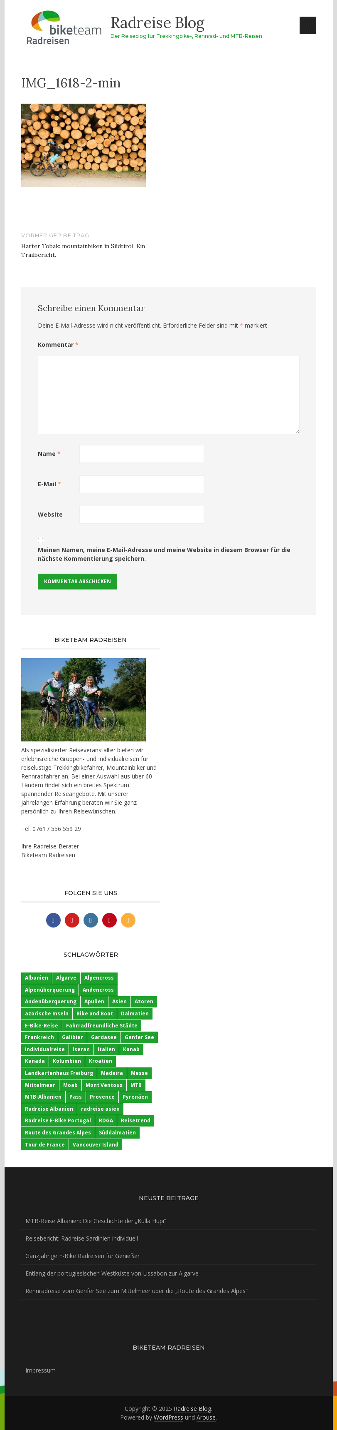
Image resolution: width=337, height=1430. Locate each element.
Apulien (94, 1001)
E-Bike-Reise (41, 1025)
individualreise (45, 1049)
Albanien (36, 977)
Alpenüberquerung (50, 989)
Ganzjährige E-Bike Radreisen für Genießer (82, 1256)
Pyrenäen (135, 1096)
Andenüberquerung (50, 1001)
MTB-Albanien (43, 1096)
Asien (119, 1001)
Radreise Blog (157, 22)
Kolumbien (67, 1060)
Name (49, 454)
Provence (102, 1096)
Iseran (81, 1049)
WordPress (168, 1417)
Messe (139, 1073)
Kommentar (58, 344)
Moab (70, 1085)
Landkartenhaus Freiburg (59, 1073)
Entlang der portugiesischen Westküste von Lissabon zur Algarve (112, 1273)
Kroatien (100, 1060)
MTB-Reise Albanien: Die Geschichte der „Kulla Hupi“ (95, 1221)
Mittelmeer (40, 1085)
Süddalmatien (117, 1132)
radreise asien (100, 1108)
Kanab (131, 1049)
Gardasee (104, 1037)
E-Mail (49, 484)
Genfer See (139, 1037)
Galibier (72, 1037)
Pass (75, 1096)
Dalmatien (135, 1013)
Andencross (98, 989)
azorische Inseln (47, 1013)
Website (50, 514)
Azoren (144, 1001)
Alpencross (99, 977)
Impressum (40, 1370)
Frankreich (39, 1037)
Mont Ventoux (104, 1085)
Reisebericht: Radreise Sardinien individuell (81, 1238)
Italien (106, 1049)
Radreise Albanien (49, 1108)
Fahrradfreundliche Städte (102, 1025)
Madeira (112, 1073)
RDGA (106, 1120)
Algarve (66, 977)
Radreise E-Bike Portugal (58, 1120)
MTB (136, 1085)
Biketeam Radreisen (48, 855)
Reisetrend (135, 1120)
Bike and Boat (94, 1013)
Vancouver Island (95, 1144)
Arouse (206, 1417)
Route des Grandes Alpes (58, 1132)
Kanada (35, 1060)
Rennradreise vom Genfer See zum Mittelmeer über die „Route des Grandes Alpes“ (136, 1291)
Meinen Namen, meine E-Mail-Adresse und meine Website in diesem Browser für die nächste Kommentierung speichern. (164, 554)
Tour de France (45, 1144)
